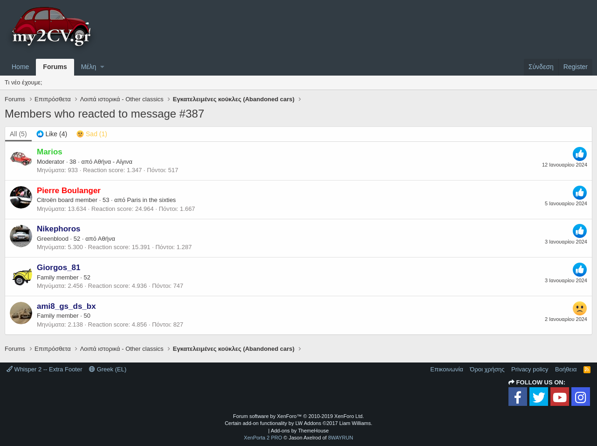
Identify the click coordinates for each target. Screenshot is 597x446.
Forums (55, 66)
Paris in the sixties (151, 199)
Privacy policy (529, 369)
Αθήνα (106, 238)
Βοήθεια (566, 369)
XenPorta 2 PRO (263, 437)
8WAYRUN (340, 437)
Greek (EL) (107, 369)
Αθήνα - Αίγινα (113, 161)
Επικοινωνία (446, 369)
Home (20, 66)
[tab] (52, 134)
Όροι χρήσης (487, 369)
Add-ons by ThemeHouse (300, 430)
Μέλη (88, 66)
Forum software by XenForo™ (298, 416)
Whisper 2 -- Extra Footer (44, 369)
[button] (102, 67)
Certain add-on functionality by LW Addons (298, 423)
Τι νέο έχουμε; (23, 82)
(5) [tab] (18, 134)
